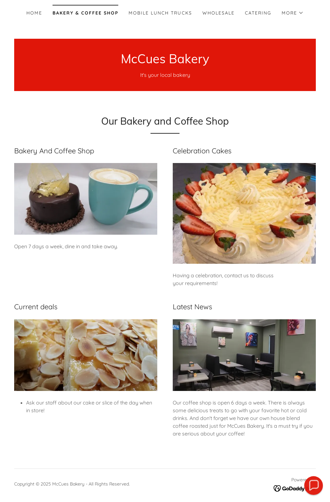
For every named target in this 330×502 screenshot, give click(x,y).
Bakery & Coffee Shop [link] (85, 13)
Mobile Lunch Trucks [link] (160, 13)
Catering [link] (258, 13)
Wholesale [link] (218, 13)
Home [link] (34, 13)
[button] (293, 13)
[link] (165, 61)
